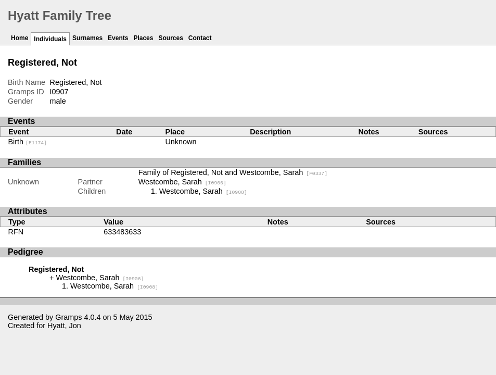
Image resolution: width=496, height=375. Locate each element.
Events (118, 38)
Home (19, 38)
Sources (170, 38)
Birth (27, 142)
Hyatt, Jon (64, 325)
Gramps (68, 317)
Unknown (180, 142)
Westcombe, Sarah (182, 182)
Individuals (50, 39)
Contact (200, 38)
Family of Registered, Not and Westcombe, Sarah (232, 172)
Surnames (87, 38)
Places (143, 38)
